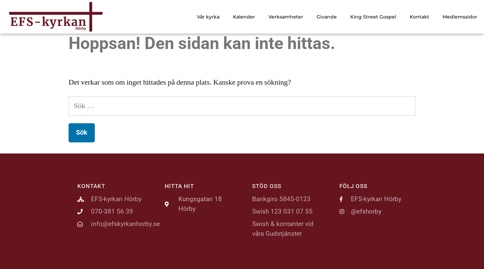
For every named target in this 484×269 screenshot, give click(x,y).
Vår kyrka (208, 17)
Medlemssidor (460, 17)
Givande (327, 17)
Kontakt (419, 17)
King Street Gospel (373, 17)
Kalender (244, 17)
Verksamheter (286, 17)
